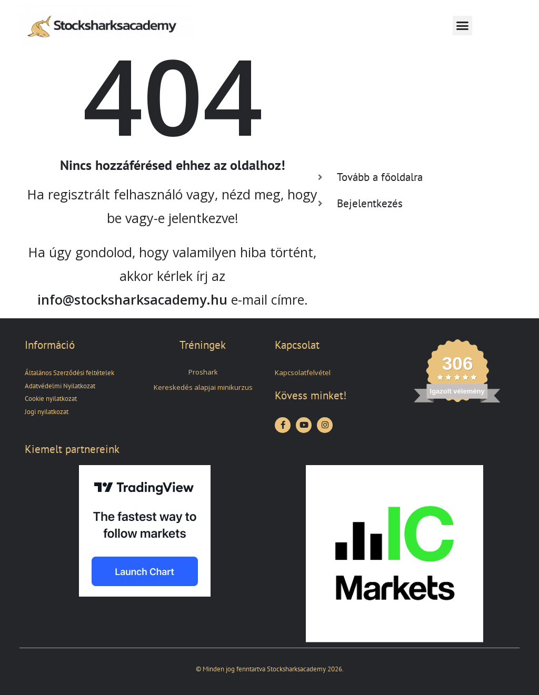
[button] (463, 26)
